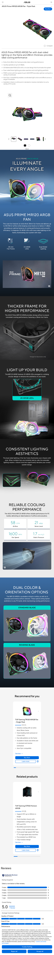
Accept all (39, 951)
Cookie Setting (27, 947)
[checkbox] (48, 46)
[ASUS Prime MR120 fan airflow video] (27, 556)
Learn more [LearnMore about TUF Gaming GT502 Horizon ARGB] (25, 850)
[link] (27, 2)
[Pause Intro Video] (49, 289)
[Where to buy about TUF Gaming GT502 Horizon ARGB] (37, 850)
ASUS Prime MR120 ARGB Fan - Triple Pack (18, 6)
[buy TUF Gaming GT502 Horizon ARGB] (27, 807)
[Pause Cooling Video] (5, 567)
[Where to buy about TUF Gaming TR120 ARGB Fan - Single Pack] (37, 761)
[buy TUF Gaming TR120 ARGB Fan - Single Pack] (27, 720)
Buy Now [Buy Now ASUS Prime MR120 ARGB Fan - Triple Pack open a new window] (48, 9)
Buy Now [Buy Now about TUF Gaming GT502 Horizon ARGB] (27, 846)
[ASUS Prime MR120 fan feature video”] (27, 277)
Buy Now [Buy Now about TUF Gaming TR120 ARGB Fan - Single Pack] (27, 758)
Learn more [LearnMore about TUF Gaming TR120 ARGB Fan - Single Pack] (25, 761)
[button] (3, 2)
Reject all (14, 951)
